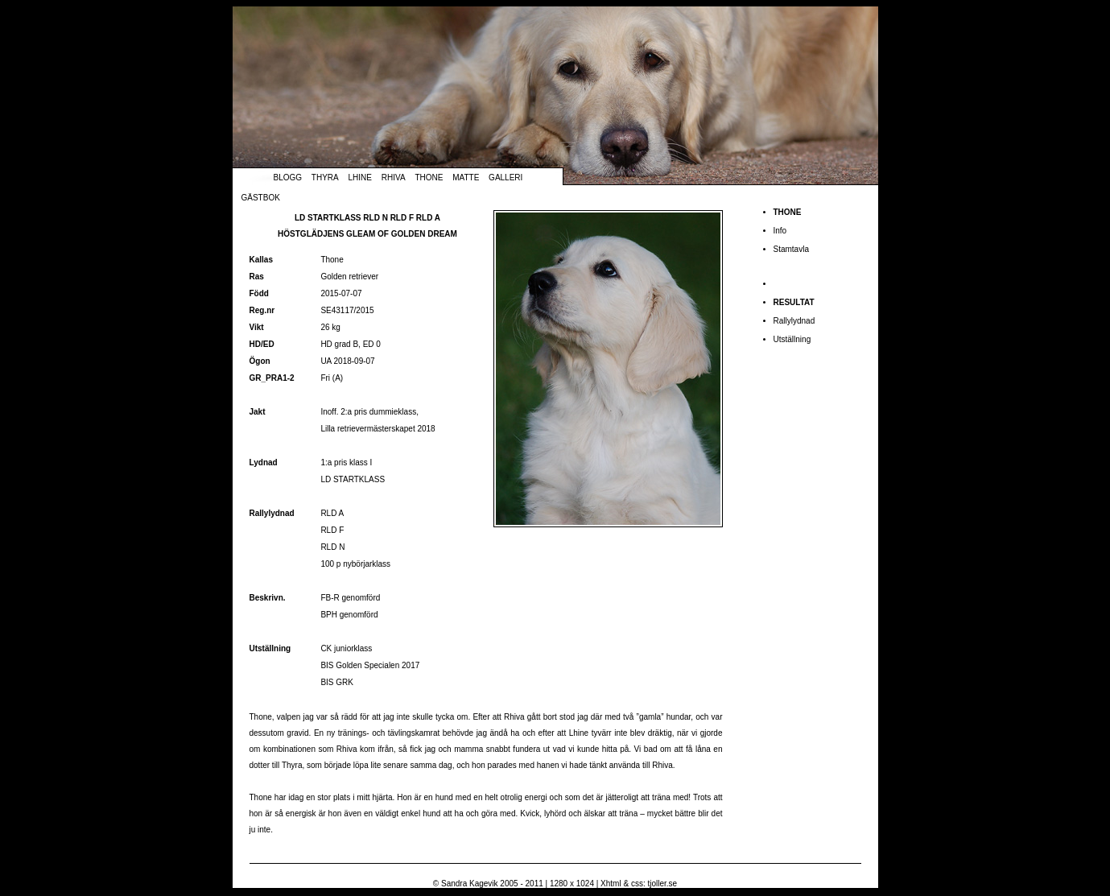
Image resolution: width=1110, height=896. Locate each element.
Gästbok (260, 197)
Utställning (792, 339)
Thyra (325, 177)
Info (780, 230)
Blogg (288, 177)
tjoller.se (662, 883)
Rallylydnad (794, 320)
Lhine (360, 177)
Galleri (505, 177)
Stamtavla (791, 249)
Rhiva (394, 177)
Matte (465, 177)
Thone (429, 177)
